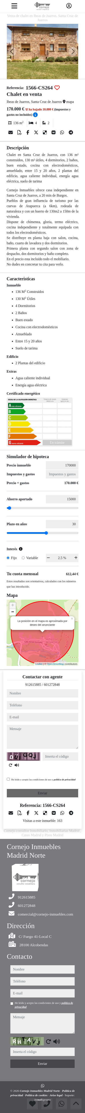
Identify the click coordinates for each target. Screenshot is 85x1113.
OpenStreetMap (55, 664)
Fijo (14, 558)
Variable (32, 558)
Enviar (42, 793)
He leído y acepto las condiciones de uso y (43, 779)
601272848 (52, 684)
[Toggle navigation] (14, 6)
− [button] (12, 612)
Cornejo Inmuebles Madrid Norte (40, 1090)
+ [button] (12, 605)
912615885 (33, 684)
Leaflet (38, 664)
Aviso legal (56, 1095)
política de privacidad (65, 779)
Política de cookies (36, 1095)
